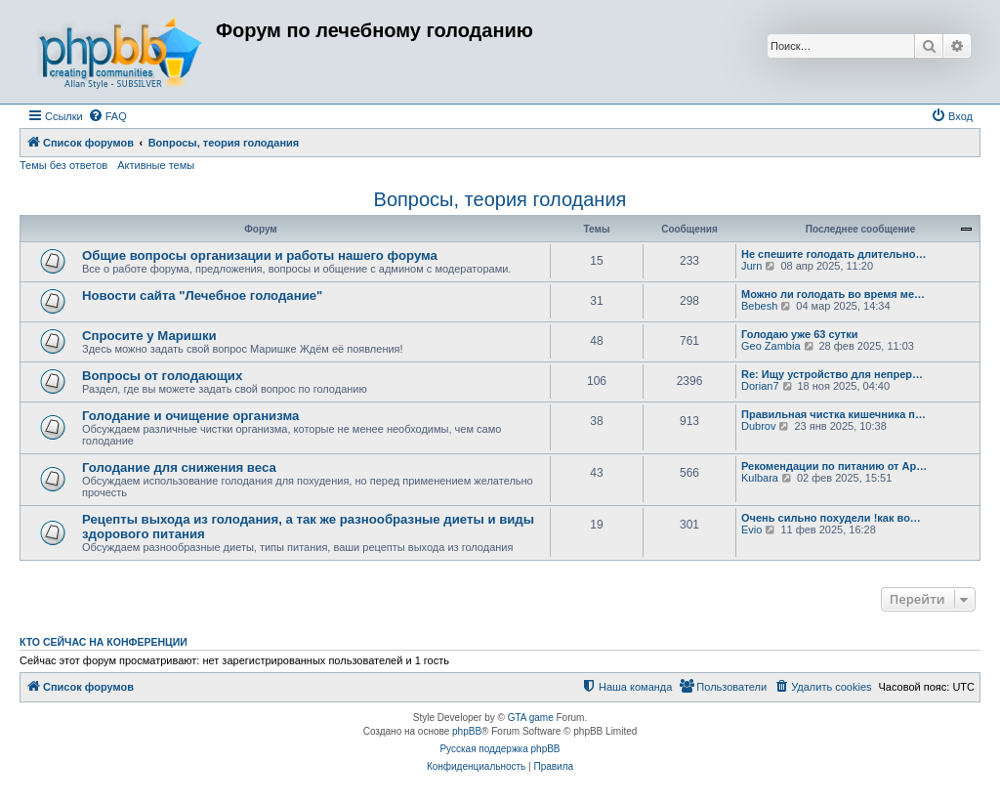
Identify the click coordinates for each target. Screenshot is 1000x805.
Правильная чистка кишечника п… (833, 414)
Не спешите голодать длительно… (833, 254)
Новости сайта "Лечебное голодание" (202, 295)
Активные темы (155, 165)
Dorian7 (760, 386)
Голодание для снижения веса (179, 467)
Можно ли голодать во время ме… (833, 294)
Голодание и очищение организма (190, 415)
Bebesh (759, 306)
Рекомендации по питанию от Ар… (834, 466)
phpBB (466, 731)
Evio (751, 529)
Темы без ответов (63, 165)
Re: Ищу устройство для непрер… (832, 374)
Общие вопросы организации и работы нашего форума (260, 255)
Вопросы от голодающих (162, 375)
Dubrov (758, 426)
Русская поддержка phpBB (499, 748)
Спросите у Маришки (149, 335)
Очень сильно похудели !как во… (831, 518)
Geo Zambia (771, 346)
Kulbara (759, 478)
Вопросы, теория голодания (500, 199)
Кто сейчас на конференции (104, 642)
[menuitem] (107, 116)
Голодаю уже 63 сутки (799, 334)
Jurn (751, 266)
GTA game (531, 717)
